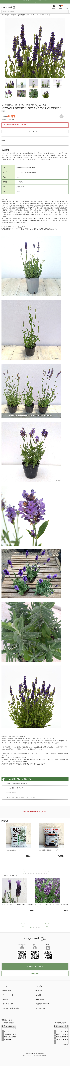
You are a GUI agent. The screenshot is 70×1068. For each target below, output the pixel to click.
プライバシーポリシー (9, 1004)
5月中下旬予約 (5, 15)
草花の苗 (13, 15)
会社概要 (38, 995)
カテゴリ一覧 (7, 990)
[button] (47, 870)
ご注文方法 (39, 986)
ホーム (5, 986)
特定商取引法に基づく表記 (11, 1008)
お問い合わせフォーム (35, 966)
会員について (40, 990)
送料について (5, 140)
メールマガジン (40, 1008)
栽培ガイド (6, 999)
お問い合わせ (40, 999)
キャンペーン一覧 (8, 995)
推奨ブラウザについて (42, 1004)
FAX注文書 (35, 974)
